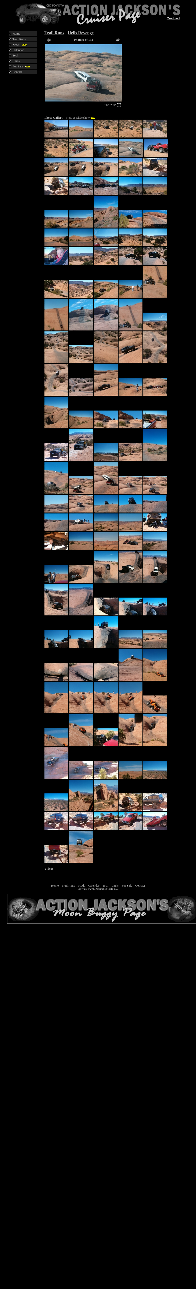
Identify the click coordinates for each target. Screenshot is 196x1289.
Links (115, 885)
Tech (105, 885)
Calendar (93, 885)
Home (55, 885)
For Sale (127, 885)
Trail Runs (54, 32)
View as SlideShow (77, 117)
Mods (81, 885)
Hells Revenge (80, 32)
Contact (140, 885)
